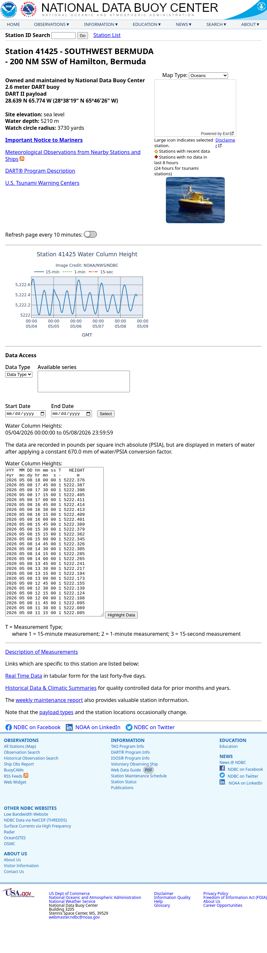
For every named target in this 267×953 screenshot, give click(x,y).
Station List (106, 35)
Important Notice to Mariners (44, 140)
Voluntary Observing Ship (134, 794)
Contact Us (14, 901)
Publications (122, 817)
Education (145, 24)
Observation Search (22, 782)
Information (99, 24)
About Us (15, 883)
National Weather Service (72, 931)
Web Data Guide (126, 800)
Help (158, 931)
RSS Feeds (16, 806)
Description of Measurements (41, 681)
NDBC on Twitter (150, 757)
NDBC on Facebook (33, 757)
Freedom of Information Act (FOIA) (235, 927)
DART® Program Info (130, 782)
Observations (49, 24)
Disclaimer (225, 142)
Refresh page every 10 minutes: (43, 234)
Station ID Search (27, 35)
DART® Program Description (40, 170)
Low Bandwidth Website (26, 844)
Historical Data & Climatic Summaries (51, 717)
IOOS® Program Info (130, 788)
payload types (56, 742)
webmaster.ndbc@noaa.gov (74, 947)
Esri (226, 133)
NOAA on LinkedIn (93, 757)
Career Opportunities (223, 935)
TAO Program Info (127, 776)
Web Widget (15, 812)
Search (214, 24)
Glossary (162, 935)
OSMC (9, 873)
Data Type (18, 371)
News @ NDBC (233, 792)
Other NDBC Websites (30, 838)
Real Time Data (23, 705)
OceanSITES (15, 867)
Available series (84, 378)
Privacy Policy (216, 923)
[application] (195, 108)
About (248, 24)
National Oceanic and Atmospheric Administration (95, 927)
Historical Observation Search (31, 788)
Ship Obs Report (19, 794)
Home (13, 24)
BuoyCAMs (14, 800)
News (182, 24)
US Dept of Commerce (69, 923)
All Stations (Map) (20, 776)
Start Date (25, 410)
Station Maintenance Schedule (139, 805)
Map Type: (175, 75)
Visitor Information (21, 895)
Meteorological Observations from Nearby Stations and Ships (72, 155)
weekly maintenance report (49, 729)
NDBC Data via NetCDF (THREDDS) (35, 850)
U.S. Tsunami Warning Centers (42, 182)
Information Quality (172, 927)
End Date (71, 410)
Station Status (123, 811)
